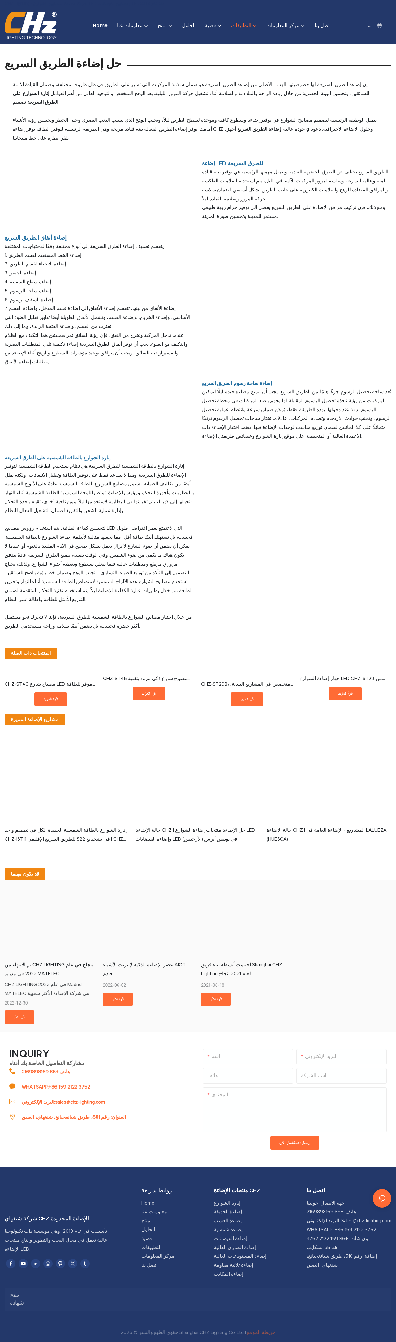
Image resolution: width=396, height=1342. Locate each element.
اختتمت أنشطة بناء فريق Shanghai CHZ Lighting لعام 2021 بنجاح (241, 969)
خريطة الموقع (261, 1332)
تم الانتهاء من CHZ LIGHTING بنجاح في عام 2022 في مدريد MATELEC (49, 969)
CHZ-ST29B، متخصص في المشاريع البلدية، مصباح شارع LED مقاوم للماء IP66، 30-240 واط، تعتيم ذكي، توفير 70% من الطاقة (246, 685)
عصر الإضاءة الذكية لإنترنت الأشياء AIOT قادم (144, 969)
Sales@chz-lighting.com (366, 1220)
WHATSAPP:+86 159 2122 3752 (56, 1087)
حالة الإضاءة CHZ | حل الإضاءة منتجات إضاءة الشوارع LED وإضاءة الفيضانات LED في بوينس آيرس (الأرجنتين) (195, 835)
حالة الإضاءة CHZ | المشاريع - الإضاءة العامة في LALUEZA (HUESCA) (327, 835)
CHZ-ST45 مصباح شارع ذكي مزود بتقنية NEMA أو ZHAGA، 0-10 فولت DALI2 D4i (145, 679)
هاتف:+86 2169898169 (46, 1071)
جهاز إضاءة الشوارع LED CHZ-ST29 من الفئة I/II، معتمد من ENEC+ (340, 679)
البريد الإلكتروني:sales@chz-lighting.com (63, 1102)
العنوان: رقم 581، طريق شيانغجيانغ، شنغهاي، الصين (74, 1117)
